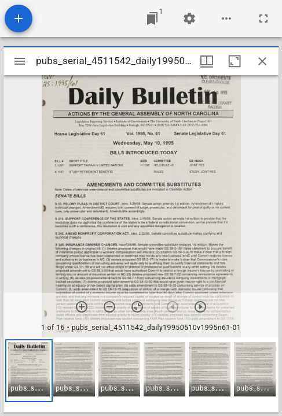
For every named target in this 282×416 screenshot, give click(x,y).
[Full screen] (263, 18)
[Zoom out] (109, 307)
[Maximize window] (234, 61)
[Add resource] (18, 18)
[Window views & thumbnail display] (207, 61)
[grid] (141, 375)
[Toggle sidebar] (20, 61)
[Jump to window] (152, 18)
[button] (29, 370)
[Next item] (200, 307)
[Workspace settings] (189, 18)
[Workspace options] (226, 18)
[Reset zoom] (137, 307)
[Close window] (262, 61)
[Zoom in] (82, 307)
